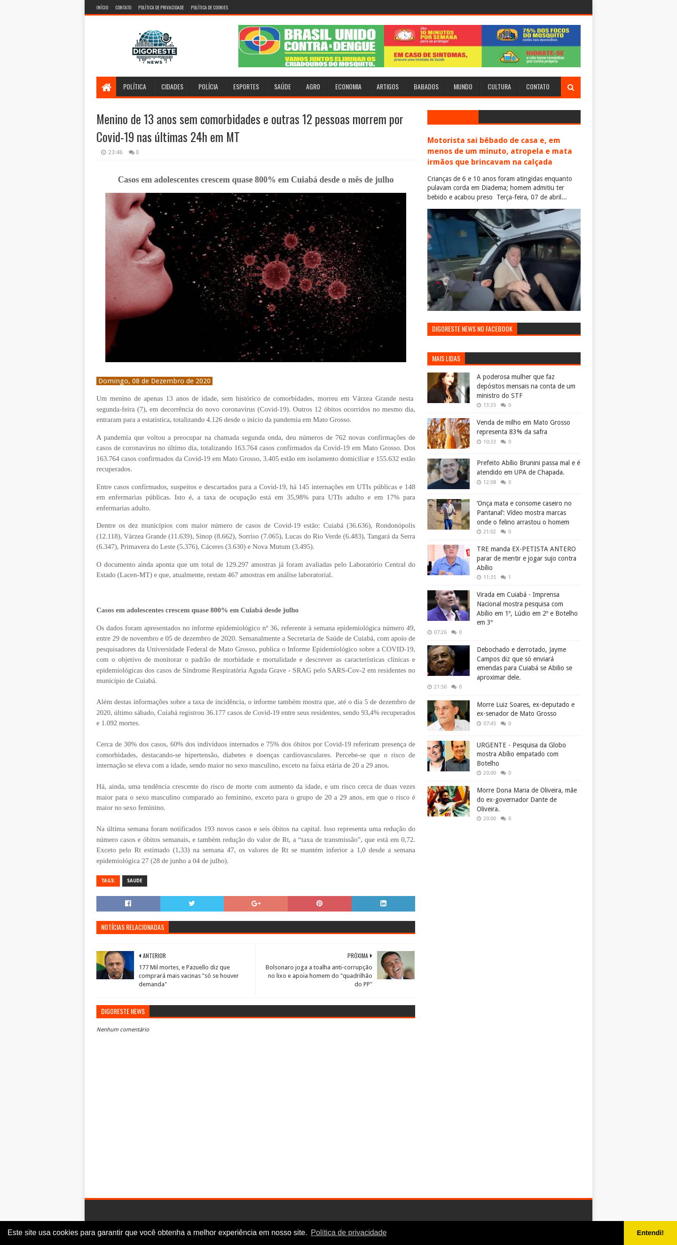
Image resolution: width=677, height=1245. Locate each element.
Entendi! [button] (650, 1233)
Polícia (208, 86)
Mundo (463, 86)
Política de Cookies (209, 7)
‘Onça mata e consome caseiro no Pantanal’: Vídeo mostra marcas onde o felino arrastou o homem (524, 512)
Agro (313, 86)
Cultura (499, 86)
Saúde (282, 86)
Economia (348, 86)
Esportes (246, 86)
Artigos (388, 86)
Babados (426, 86)
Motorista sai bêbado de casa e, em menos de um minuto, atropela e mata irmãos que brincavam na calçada (499, 151)
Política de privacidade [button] (348, 1233)
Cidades (172, 86)
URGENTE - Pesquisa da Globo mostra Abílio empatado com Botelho (521, 754)
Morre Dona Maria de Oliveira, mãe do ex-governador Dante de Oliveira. (527, 799)
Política (134, 86)
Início (102, 7)
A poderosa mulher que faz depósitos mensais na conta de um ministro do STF (526, 386)
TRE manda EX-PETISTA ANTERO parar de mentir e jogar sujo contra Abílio (526, 558)
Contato (123, 7)
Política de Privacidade (161, 7)
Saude (134, 880)
